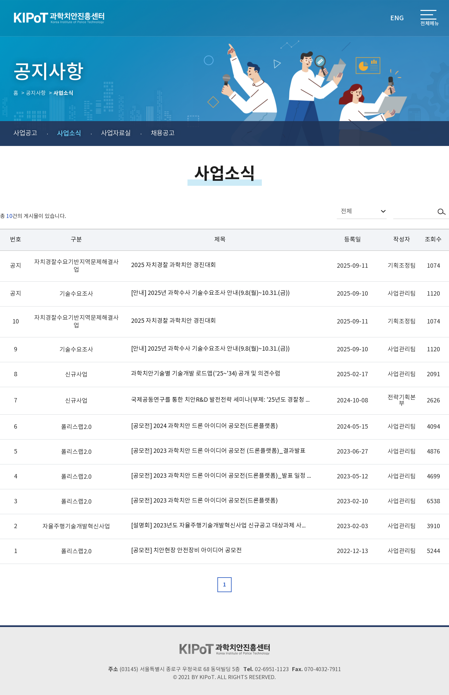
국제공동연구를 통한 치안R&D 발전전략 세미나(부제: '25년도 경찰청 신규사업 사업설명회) (221, 399)
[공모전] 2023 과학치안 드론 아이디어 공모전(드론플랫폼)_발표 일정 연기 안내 (221, 475)
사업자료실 (116, 133)
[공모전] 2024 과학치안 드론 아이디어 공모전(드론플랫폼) (204, 426)
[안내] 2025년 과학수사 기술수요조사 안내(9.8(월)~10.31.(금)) (210, 293)
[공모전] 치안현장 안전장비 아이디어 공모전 (186, 550)
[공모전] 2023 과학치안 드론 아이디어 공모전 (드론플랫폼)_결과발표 (218, 451)
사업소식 (69, 134)
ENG (397, 18)
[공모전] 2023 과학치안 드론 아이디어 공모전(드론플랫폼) (204, 500)
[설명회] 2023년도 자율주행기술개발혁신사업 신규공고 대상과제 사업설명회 (221, 525)
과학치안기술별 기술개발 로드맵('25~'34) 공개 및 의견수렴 (205, 373)
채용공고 (163, 133)
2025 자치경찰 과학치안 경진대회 (173, 265)
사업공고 (25, 133)
